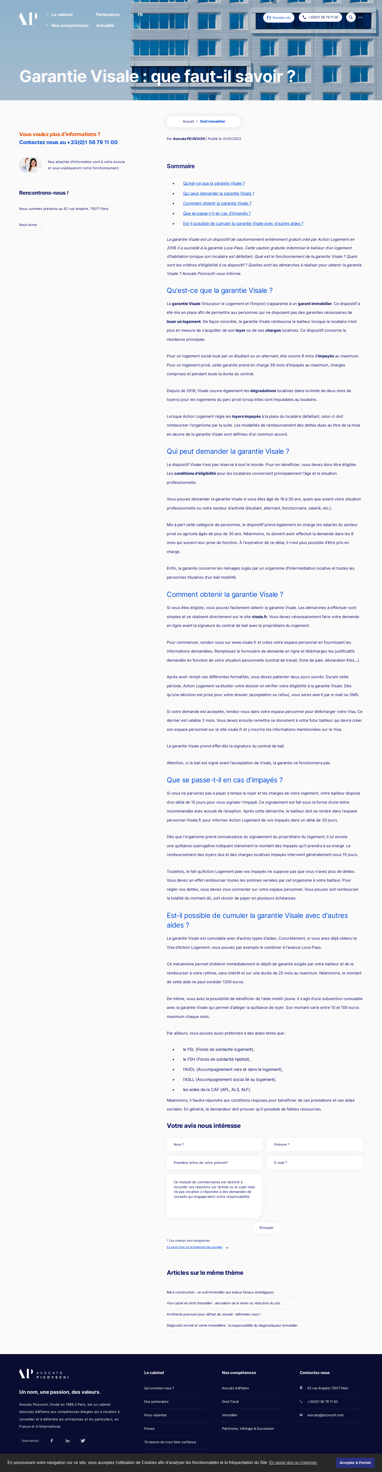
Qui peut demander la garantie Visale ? (218, 193)
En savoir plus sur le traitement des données (194, 1247)
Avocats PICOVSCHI (189, 139)
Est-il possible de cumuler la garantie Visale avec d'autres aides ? (243, 223)
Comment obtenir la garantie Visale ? (217, 203)
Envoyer (266, 1227)
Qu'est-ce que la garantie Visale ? (214, 183)
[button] (59, 15)
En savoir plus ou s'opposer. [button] (293, 1462)
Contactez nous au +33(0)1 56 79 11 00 (68, 142)
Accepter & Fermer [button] (355, 1463)
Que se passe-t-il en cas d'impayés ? (217, 213)
